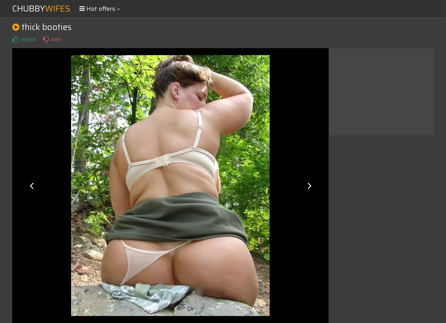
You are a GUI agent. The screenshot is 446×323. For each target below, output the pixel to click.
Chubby (41, 8)
